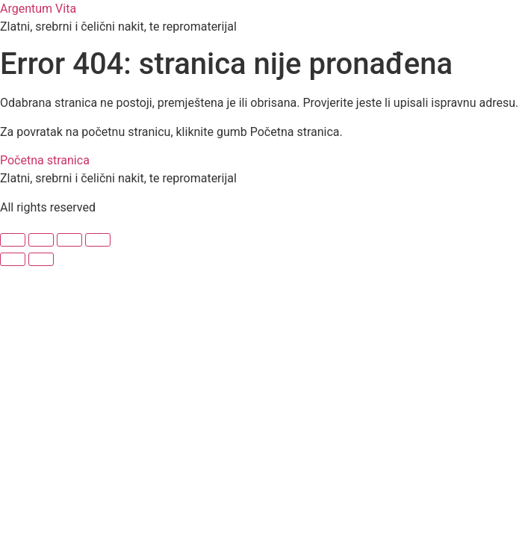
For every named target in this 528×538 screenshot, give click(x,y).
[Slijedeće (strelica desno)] (41, 259)
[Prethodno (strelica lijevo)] (12, 259)
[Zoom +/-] (12, 240)
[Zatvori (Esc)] (98, 240)
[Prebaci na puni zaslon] (41, 240)
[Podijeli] (69, 240)
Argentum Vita (38, 8)
